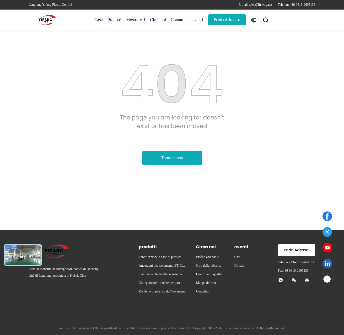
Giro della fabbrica (208, 265)
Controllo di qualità (209, 274)
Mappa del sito (206, 283)
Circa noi (158, 19)
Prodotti (114, 19)
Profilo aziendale (207, 257)
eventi (198, 19)
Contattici (179, 19)
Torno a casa (172, 158)
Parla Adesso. (227, 19)
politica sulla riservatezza (75, 328)
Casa (98, 19)
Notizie (239, 265)
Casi (237, 257)
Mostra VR (135, 19)
